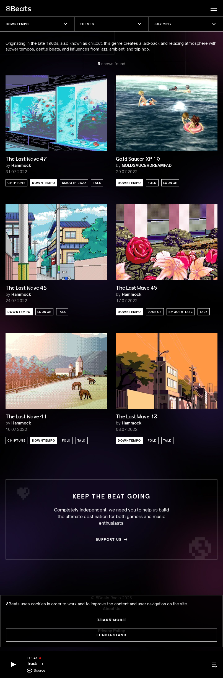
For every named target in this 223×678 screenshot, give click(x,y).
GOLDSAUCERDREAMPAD (147, 165)
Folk (152, 182)
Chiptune (16, 182)
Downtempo (43, 182)
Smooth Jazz (74, 182)
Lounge (170, 182)
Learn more (111, 620)
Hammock (21, 165)
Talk (97, 182)
